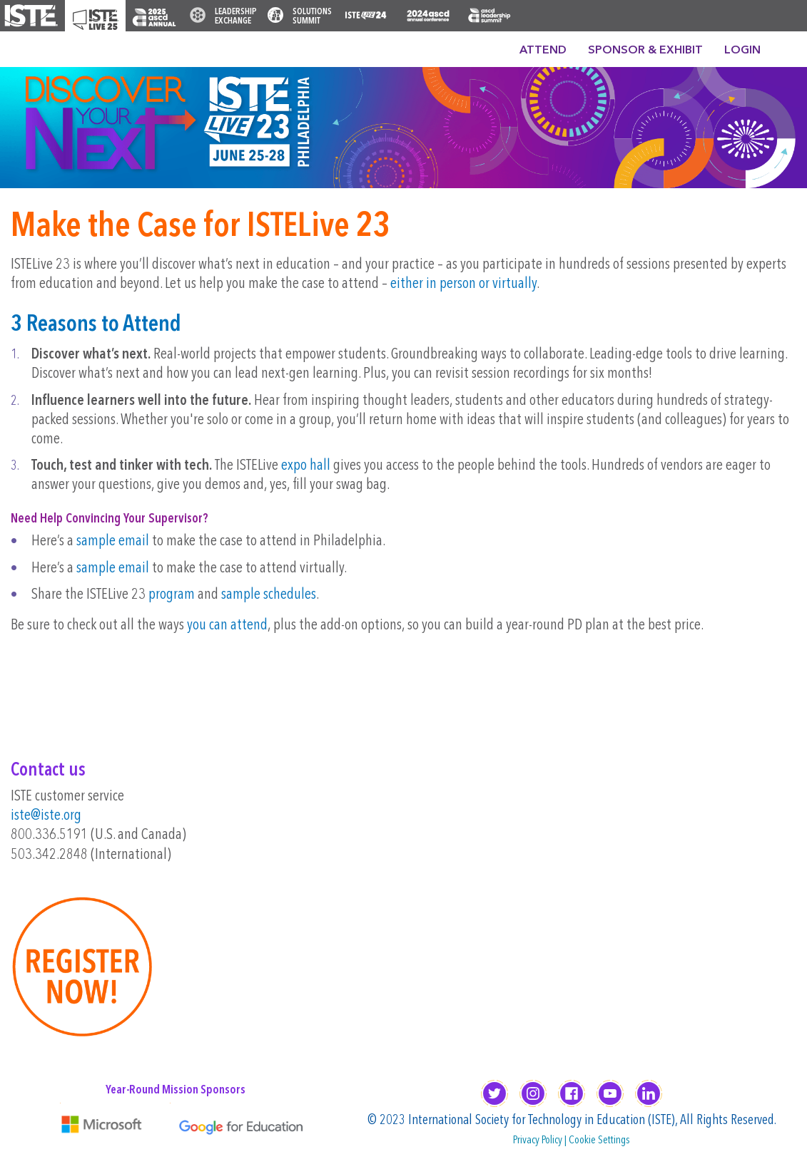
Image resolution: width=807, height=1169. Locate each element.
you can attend (227, 625)
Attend (543, 50)
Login (742, 50)
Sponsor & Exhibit (645, 50)
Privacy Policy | (541, 1140)
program (171, 594)
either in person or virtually (463, 284)
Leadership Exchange (236, 16)
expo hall (305, 465)
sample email (112, 541)
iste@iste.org (46, 815)
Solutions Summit (312, 16)
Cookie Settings (599, 1140)
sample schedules (268, 594)
